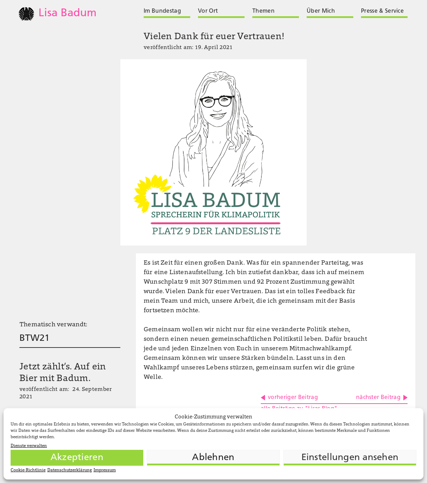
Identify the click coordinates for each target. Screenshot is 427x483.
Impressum (105, 470)
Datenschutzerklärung (69, 470)
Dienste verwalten (29, 446)
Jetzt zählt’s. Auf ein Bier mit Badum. (62, 373)
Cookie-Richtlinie (28, 470)
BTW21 (34, 338)
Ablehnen (213, 458)
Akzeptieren (76, 458)
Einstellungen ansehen (349, 458)
